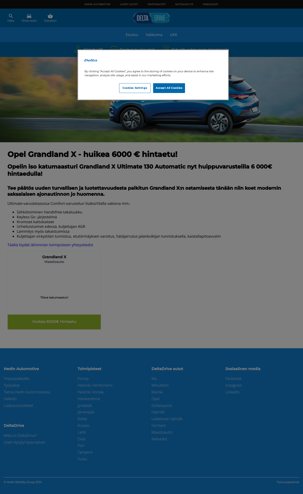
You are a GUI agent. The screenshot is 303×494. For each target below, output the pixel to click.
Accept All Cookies (169, 88)
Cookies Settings (134, 88)
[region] (153, 75)
